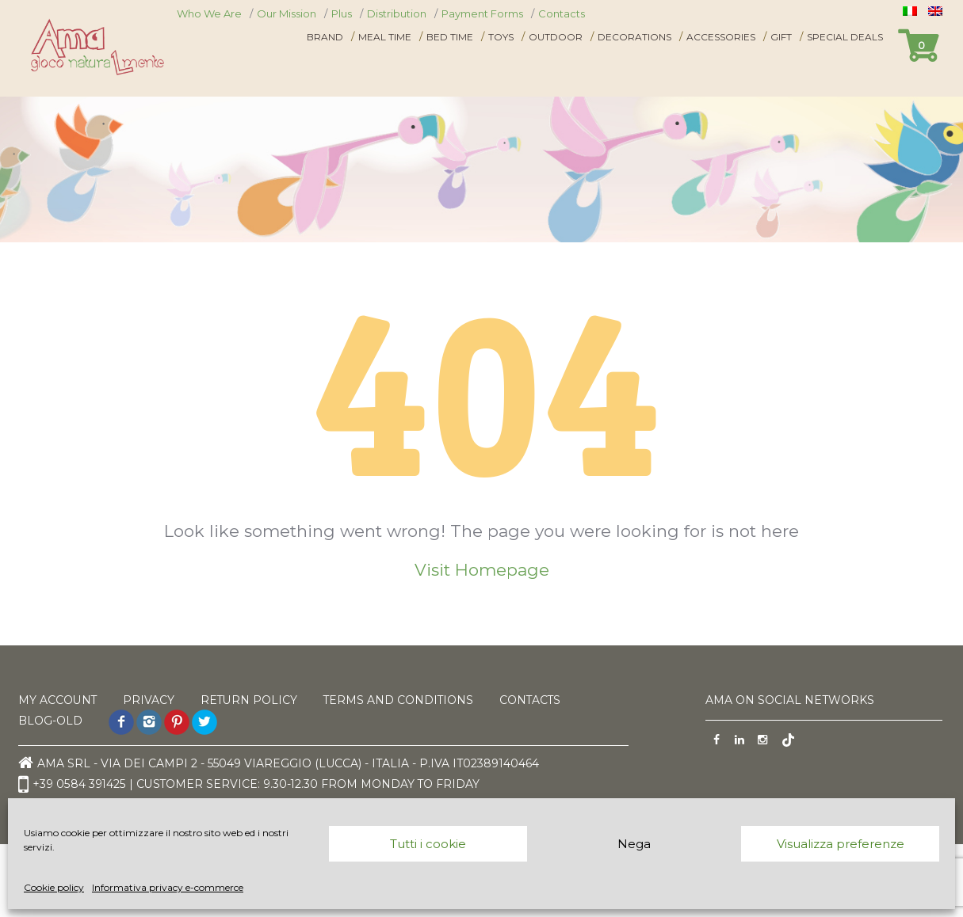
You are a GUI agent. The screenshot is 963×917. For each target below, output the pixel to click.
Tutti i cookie (428, 843)
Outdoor (556, 37)
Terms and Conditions (400, 700)
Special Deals (845, 37)
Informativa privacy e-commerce (167, 887)
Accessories (720, 37)
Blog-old (50, 720)
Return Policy (250, 700)
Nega (634, 843)
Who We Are (209, 13)
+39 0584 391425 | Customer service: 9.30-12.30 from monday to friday (249, 785)
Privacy (149, 700)
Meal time (384, 37)
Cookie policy (54, 887)
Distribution (396, 13)
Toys (501, 37)
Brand (325, 37)
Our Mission (286, 13)
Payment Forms (482, 13)
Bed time (449, 37)
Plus (341, 13)
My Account (57, 700)
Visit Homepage (482, 570)
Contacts (561, 13)
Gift (781, 37)
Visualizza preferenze (840, 843)
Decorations (634, 37)
